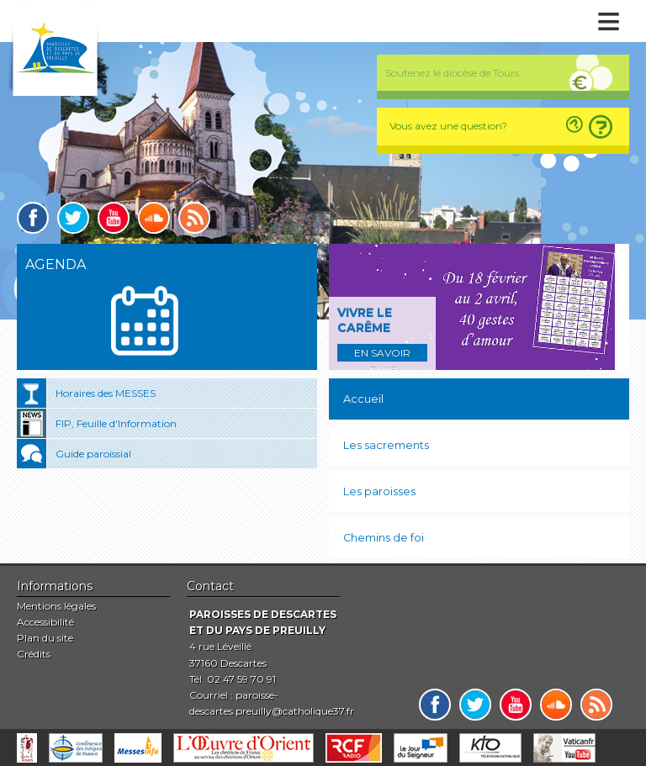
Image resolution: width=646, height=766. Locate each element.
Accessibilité (45, 621)
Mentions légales (56, 606)
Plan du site (45, 637)
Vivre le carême (364, 320)
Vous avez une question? (448, 125)
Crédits (33, 653)
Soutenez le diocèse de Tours (452, 72)
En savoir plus (382, 354)
